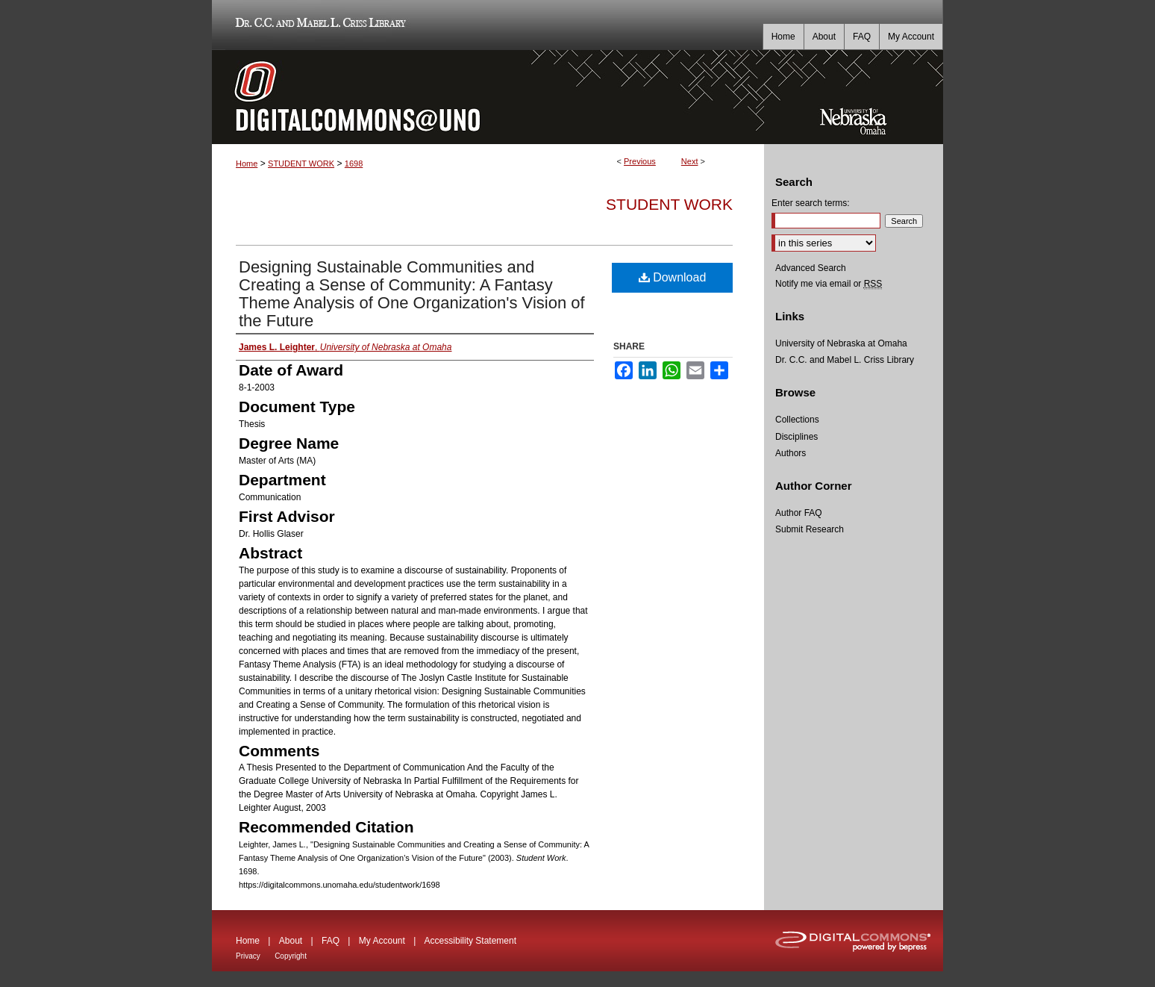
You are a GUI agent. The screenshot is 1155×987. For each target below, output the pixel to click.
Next (689, 161)
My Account (382, 940)
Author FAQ (798, 513)
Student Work (669, 204)
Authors (790, 453)
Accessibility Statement (470, 940)
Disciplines (796, 437)
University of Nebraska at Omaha (841, 343)
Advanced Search (810, 268)
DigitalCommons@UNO (488, 97)
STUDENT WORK (301, 163)
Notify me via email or (828, 283)
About (290, 940)
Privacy (248, 956)
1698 (354, 163)
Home (246, 163)
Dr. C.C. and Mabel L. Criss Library (318, 25)
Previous (640, 161)
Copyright (291, 956)
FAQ (330, 940)
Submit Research (809, 529)
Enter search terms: (810, 203)
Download (673, 277)
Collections (797, 419)
